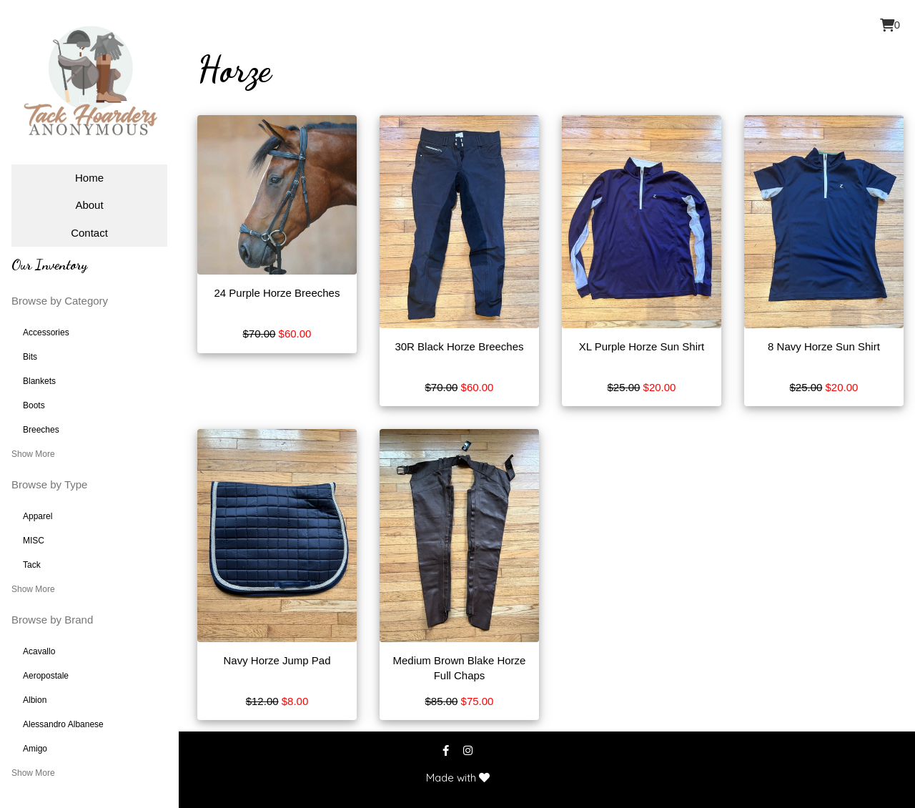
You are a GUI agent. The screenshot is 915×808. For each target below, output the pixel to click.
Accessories (46, 332)
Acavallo (39, 651)
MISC (33, 541)
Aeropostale (46, 676)
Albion (34, 700)
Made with (458, 777)
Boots (34, 405)
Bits (30, 357)
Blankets (39, 381)
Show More (33, 454)
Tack (32, 565)
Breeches (41, 430)
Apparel (37, 516)
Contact (89, 233)
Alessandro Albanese (63, 724)
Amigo (35, 749)
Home (89, 178)
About (89, 205)
